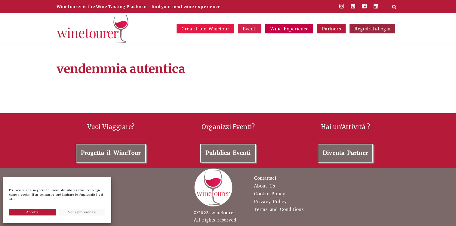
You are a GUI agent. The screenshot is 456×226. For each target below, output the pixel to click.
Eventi (250, 29)
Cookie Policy (269, 193)
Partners (331, 29)
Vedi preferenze (82, 212)
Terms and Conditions (278, 209)
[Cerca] (394, 7)
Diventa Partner (345, 153)
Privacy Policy (270, 201)
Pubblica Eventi (228, 153)
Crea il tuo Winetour (205, 29)
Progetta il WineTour (111, 153)
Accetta (32, 212)
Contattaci (265, 178)
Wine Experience (289, 29)
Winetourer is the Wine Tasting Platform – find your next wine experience (138, 6)
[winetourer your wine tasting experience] (93, 28)
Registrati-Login (372, 29)
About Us (264, 186)
